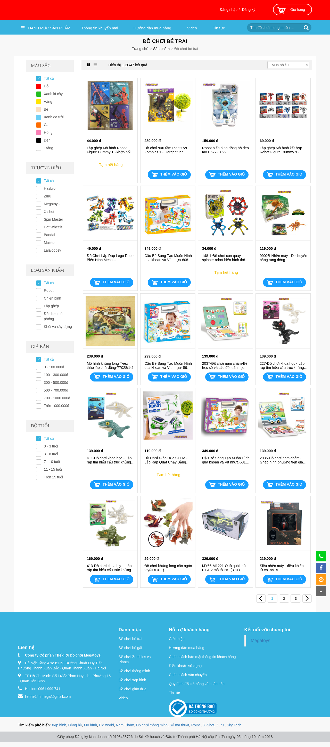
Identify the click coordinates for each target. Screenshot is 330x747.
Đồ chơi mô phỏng (53, 316)
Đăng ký (248, 9)
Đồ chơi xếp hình (132, 680)
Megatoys (52, 204)
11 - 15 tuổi (53, 469)
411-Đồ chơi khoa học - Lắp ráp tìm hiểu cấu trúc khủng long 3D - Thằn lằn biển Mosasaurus (109, 460)
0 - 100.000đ (54, 367)
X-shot (49, 212)
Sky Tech (234, 725)
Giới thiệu (177, 639)
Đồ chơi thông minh (134, 671)
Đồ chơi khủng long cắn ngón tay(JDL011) (168, 568)
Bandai (49, 235)
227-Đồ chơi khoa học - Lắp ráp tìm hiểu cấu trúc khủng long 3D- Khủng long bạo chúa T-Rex (282, 365)
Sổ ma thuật (179, 725)
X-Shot (208, 725)
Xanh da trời (54, 117)
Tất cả (49, 78)
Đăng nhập (228, 9)
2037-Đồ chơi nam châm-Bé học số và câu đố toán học (225, 365)
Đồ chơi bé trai (130, 639)
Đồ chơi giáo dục (132, 689)
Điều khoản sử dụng (185, 666)
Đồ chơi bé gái (130, 648)
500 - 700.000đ (56, 390)
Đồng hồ (75, 725)
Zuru (47, 196)
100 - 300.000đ (56, 375)
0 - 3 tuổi (51, 446)
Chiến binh (52, 298)
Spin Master (53, 219)
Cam (48, 125)
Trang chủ (140, 49)
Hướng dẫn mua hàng (152, 28)
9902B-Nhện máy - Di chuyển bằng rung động (283, 258)
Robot (48, 290)
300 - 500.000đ (56, 382)
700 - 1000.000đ (57, 398)
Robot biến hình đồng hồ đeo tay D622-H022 (225, 150)
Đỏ (46, 86)
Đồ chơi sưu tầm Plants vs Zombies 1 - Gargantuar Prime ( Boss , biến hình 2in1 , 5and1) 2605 (167, 150)
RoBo (196, 725)
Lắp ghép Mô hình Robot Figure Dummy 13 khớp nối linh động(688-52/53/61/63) (109, 150)
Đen (47, 140)
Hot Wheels (53, 227)
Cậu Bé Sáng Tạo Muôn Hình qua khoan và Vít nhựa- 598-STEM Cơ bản (168, 365)
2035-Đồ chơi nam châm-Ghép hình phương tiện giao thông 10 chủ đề (282, 460)
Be (46, 109)
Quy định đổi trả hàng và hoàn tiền (197, 684)
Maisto (49, 242)
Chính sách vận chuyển (188, 675)
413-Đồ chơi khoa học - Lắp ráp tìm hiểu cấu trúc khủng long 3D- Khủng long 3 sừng (109, 568)
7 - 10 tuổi (52, 462)
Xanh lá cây (53, 94)
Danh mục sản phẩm (45, 28)
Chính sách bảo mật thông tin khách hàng (202, 657)
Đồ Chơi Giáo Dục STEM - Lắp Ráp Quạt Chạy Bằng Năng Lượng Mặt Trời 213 (165, 460)
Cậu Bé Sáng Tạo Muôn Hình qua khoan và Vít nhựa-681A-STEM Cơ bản (226, 460)
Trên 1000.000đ (56, 406)
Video (192, 28)
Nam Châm (125, 725)
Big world (106, 725)
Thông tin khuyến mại (99, 28)
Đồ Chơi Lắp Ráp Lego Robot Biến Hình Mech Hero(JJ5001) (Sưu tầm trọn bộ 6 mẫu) (111, 258)
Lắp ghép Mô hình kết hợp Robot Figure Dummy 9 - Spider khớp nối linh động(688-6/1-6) (281, 150)
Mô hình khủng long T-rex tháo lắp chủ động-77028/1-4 (110, 365)
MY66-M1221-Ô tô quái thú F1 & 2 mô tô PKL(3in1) (224, 568)
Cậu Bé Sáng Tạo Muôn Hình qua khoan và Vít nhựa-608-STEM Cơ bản (168, 258)
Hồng (48, 132)
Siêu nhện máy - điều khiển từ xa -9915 (281, 568)
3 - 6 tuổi (51, 454)
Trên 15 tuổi (53, 477)
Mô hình (90, 725)
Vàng (48, 101)
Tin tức (219, 28)
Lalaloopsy (52, 250)
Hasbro (49, 188)
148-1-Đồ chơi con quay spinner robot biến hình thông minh (225, 258)
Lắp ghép (51, 306)
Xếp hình (59, 725)
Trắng (48, 148)
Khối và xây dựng (58, 327)
